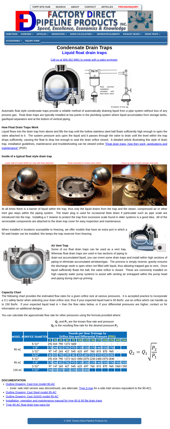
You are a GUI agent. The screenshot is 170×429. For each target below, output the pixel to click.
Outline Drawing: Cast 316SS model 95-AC (32, 396)
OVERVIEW (26, 34)
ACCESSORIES (13, 41)
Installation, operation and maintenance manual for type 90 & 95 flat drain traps (54, 400)
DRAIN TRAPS (151, 34)
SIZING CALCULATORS (81, 34)
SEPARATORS (58, 34)
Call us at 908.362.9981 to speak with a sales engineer (84, 59)
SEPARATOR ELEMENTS (108, 34)
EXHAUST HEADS (131, 34)
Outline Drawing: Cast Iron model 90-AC (30, 384)
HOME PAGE (11, 34)
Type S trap (86, 388)
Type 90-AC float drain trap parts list (28, 404)
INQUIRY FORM (32, 41)
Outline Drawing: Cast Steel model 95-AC (31, 392)
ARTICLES (41, 34)
